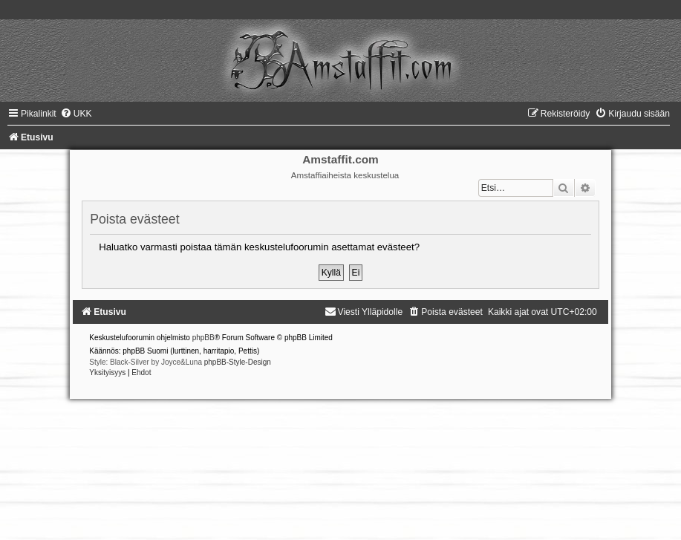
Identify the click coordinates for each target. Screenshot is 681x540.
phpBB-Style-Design (237, 362)
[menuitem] (76, 113)
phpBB (203, 338)
